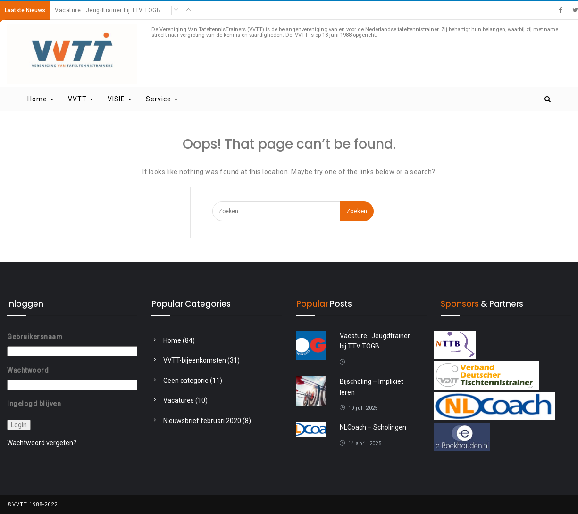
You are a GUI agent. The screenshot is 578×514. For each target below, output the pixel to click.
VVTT (80, 99)
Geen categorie (186, 380)
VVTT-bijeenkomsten (194, 360)
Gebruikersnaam (34, 336)
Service (162, 99)
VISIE (120, 99)
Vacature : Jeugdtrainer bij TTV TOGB (107, 10)
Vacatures (178, 400)
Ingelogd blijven (34, 403)
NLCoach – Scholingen (373, 427)
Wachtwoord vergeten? (41, 443)
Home (40, 99)
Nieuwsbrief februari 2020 (202, 420)
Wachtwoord (28, 370)
